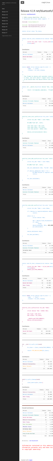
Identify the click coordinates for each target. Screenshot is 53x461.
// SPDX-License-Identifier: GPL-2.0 (33, 17)
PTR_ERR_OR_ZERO (37, 350)
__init (27, 344)
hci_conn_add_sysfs (31, 158)
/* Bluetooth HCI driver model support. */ (35, 19)
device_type (39, 67)
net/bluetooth (31, 14)
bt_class (38, 31)
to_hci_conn (47, 42)
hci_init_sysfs (30, 308)
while (29, 216)
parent (36, 129)
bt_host (45, 295)
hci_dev (34, 120)
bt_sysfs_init (33, 344)
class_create (39, 347)
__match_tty (33, 87)
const (28, 67)
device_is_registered (37, 211)
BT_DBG (29, 123)
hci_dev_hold (31, 178)
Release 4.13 (5, 14)
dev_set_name (31, 168)
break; (40, 224)
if (28, 171)
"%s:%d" (46, 168)
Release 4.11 (5, 20)
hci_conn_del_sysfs (31, 205)
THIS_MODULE (38, 269)
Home (3, 8)
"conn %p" (35, 123)
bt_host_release (35, 263)
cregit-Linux (46, 2)
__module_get (31, 318)
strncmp (35, 90)
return (29, 90)
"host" (37, 297)
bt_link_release (35, 39)
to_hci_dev (46, 266)
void (28, 39)
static (24, 31)
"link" (37, 68)
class (33, 31)
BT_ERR (35, 172)
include (25, 22)
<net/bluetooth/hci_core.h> (36, 26)
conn (40, 42)
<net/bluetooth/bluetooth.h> (37, 25)
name (29, 68)
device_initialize (33, 132)
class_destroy (31, 382)
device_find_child (42, 221)
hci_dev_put (31, 234)
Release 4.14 (5, 11)
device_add (33, 171)
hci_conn (34, 42)
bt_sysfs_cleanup (30, 379)
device (47, 39)
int (28, 87)
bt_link (45, 67)
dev (52, 39)
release (30, 70)
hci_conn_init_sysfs (31, 116)
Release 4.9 (4, 26)
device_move (36, 225)
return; (35, 174)
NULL (45, 225)
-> (46, 120)
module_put (30, 269)
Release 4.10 (5, 23)
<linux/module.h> (33, 22)
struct (29, 31)
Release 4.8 (4, 29)
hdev (39, 120)
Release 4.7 (4, 32)
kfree (29, 43)
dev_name (40, 90)
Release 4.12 (5, 17)
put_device (36, 227)
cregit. (31, 460)
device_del (30, 231)
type (35, 126)
